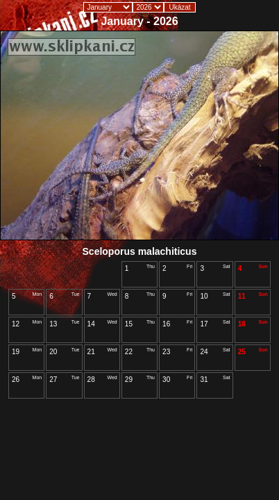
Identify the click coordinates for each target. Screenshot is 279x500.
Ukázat (179, 7)
